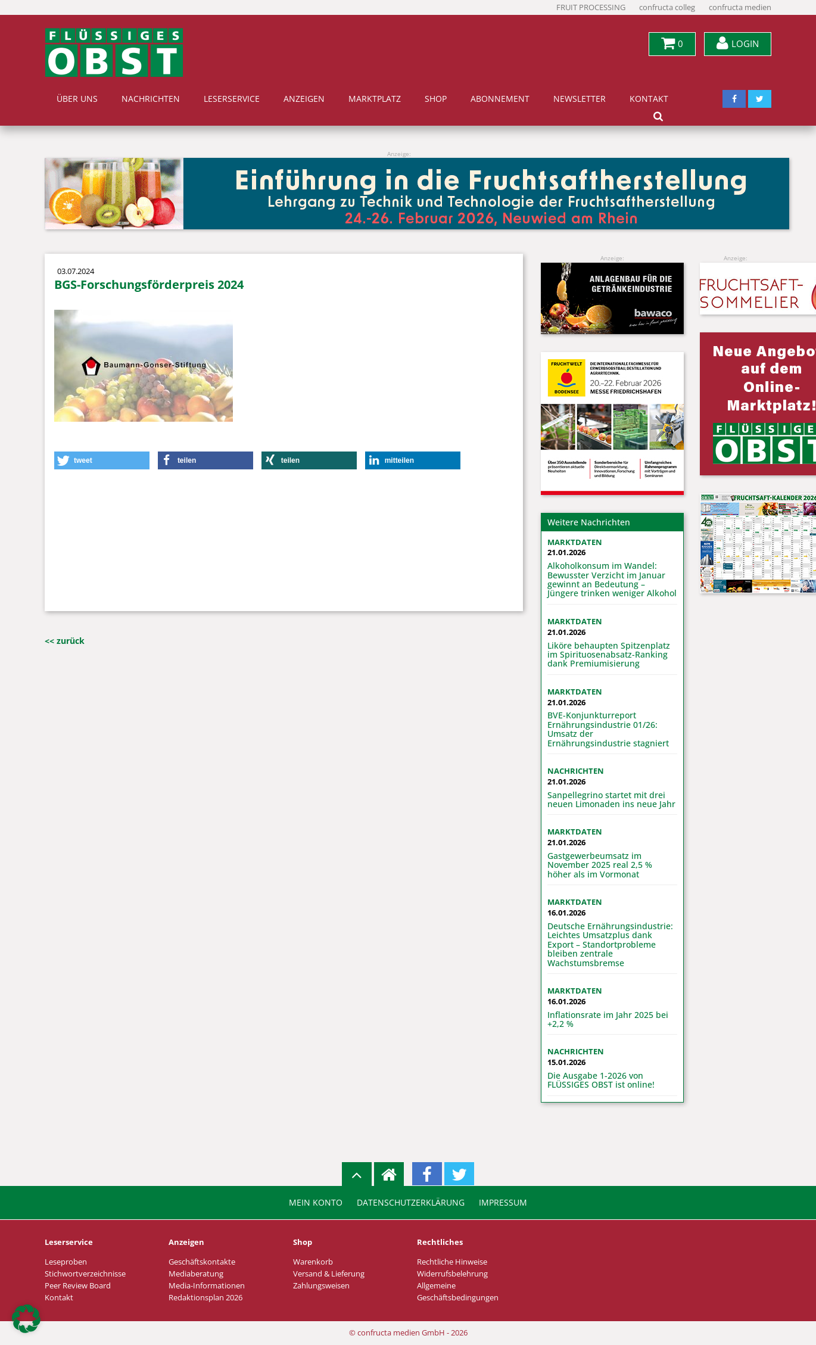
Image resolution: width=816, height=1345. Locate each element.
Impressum (503, 1202)
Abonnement (500, 99)
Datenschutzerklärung (411, 1202)
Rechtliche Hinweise (452, 1262)
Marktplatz (374, 99)
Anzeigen (304, 99)
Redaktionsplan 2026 (205, 1298)
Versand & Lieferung (329, 1274)
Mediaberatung (196, 1274)
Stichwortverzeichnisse (85, 1274)
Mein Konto (315, 1202)
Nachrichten (151, 99)
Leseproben (66, 1262)
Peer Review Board (78, 1286)
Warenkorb (313, 1262)
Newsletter (579, 99)
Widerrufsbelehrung (452, 1274)
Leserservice (232, 99)
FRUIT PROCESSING (590, 7)
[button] (102, 460)
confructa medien (740, 7)
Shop (436, 99)
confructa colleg (667, 7)
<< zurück (65, 640)
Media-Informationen (207, 1286)
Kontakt (649, 99)
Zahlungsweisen (321, 1286)
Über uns (77, 99)
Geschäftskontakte (202, 1262)
